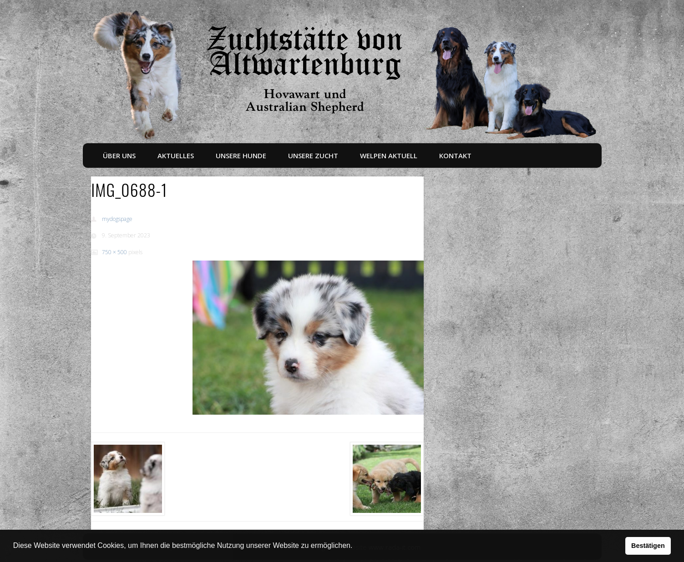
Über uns (119, 155)
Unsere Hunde (241, 155)
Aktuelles (175, 155)
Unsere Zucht (313, 155)
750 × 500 (114, 252)
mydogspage (117, 219)
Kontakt (455, 155)
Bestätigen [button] (648, 545)
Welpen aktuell (388, 155)
